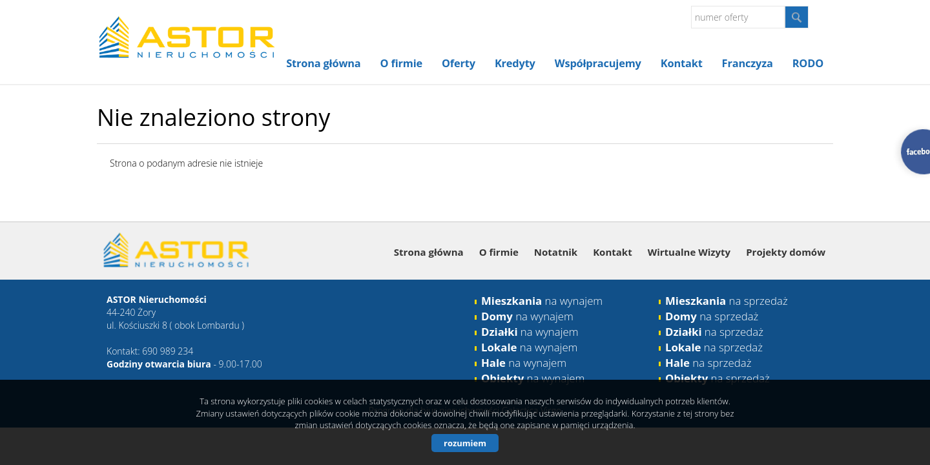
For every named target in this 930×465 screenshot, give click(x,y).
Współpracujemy (598, 63)
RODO (807, 63)
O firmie (401, 63)
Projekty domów (785, 251)
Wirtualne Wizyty (689, 251)
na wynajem (542, 300)
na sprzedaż (726, 300)
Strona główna (323, 63)
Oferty (458, 63)
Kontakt (682, 63)
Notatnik (555, 251)
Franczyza (747, 63)
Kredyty (515, 63)
